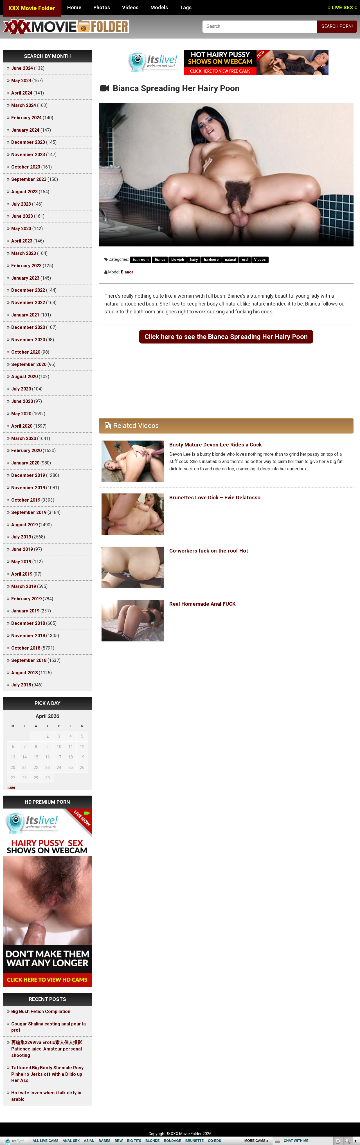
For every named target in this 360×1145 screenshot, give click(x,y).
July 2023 (21, 204)
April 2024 (21, 93)
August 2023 (24, 191)
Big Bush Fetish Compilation (40, 1011)
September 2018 (28, 660)
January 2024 (25, 130)
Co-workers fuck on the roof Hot (219, 552)
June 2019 (22, 549)
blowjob (177, 260)
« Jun (11, 787)
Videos (130, 7)
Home (74, 7)
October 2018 (25, 648)
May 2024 (21, 80)
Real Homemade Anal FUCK (211, 606)
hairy (194, 260)
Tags (186, 7)
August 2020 (24, 376)
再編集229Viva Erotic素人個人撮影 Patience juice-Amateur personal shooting (49, 1049)
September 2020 (28, 364)
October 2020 (25, 352)
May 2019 (21, 561)
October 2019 (25, 500)
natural (230, 260)
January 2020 (25, 463)
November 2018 (28, 635)
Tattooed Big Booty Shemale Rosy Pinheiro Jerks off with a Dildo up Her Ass (47, 1074)
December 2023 (28, 142)
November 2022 (28, 302)
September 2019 (28, 512)
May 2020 (21, 413)
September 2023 (28, 179)
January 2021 (25, 315)
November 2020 (28, 339)
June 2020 (22, 401)
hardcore (211, 260)
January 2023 (25, 278)
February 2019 (26, 598)
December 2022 (28, 290)
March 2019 (23, 586)
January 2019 (25, 611)
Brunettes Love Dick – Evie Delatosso (227, 499)
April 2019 (21, 574)
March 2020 (23, 438)
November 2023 (28, 154)
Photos (101, 7)
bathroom (140, 260)
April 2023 (21, 241)
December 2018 (28, 623)
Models (159, 7)
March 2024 (23, 105)
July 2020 (21, 389)
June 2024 (22, 68)
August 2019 (24, 524)
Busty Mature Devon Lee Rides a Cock (228, 446)
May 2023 (21, 228)
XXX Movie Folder (31, 8)
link (355, 1057)
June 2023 (22, 216)
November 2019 (28, 487)
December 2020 (28, 327)
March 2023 (23, 253)
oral (245, 260)
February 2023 (26, 265)
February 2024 (26, 117)
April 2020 (21, 426)
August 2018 (24, 672)
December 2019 (28, 475)
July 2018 (21, 685)
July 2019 (21, 537)
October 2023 (25, 167)
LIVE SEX (342, 7)
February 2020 (26, 450)
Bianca (160, 260)
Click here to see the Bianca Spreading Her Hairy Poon (226, 338)
